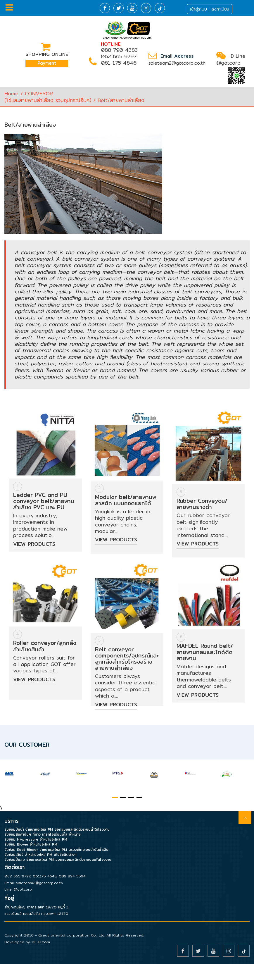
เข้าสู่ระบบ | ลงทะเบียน (209, 9)
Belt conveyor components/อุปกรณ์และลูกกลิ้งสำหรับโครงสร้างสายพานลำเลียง (127, 658)
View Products (34, 544)
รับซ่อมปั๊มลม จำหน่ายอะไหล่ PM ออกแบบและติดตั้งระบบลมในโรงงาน (57, 859)
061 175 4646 (118, 63)
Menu (9, 7)
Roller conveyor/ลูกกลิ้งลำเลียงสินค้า (44, 645)
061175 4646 (44, 876)
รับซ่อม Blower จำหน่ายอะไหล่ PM (30, 844)
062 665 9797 (118, 56)
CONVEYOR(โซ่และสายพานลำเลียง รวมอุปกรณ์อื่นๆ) (47, 96)
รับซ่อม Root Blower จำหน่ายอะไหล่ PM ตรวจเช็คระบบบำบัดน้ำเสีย (56, 849)
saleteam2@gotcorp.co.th (176, 63)
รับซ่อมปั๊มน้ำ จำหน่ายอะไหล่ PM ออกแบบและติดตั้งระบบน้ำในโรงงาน (57, 829)
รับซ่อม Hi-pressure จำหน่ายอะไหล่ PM (35, 839)
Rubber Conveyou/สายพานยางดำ (202, 503)
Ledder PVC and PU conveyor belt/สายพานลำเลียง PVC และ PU (43, 501)
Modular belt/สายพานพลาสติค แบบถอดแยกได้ (125, 500)
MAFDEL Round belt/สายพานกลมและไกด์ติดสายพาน (205, 651)
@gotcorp (228, 63)
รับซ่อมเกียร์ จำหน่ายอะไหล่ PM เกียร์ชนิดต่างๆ (40, 854)
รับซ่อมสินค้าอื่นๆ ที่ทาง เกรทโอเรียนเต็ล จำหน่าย (42, 834)
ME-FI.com (41, 942)
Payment (46, 63)
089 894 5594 (72, 876)
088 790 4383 (119, 50)
